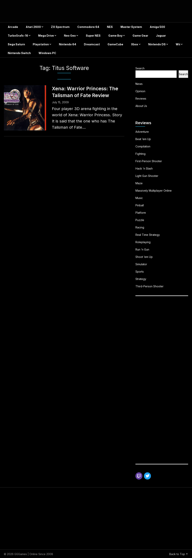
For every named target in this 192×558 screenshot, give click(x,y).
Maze (139, 183)
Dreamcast (92, 44)
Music (139, 198)
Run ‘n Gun (142, 249)
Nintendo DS (157, 44)
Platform (140, 212)
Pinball (139, 205)
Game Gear (140, 35)
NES (110, 26)
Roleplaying (143, 242)
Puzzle (139, 220)
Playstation (41, 44)
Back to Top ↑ (178, 554)
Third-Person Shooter (149, 286)
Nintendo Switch (19, 53)
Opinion (140, 91)
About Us (141, 106)
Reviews (140, 98)
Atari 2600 (33, 26)
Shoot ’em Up (144, 256)
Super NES (93, 35)
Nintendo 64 (67, 44)
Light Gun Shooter (146, 175)
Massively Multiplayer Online (153, 190)
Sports (139, 271)
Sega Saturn (16, 44)
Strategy (140, 279)
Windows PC (47, 53)
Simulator (141, 264)
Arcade (13, 26)
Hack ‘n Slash (144, 168)
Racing (139, 227)
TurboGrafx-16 (18, 35)
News (139, 83)
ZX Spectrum (60, 26)
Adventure (142, 131)
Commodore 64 (88, 26)
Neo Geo (70, 35)
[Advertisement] (163, 328)
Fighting (140, 153)
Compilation (142, 146)
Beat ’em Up (143, 139)
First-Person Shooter (148, 161)
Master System (131, 26)
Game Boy (115, 35)
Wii (178, 44)
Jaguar (161, 35)
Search (140, 68)
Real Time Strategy (147, 234)
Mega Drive (46, 35)
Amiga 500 (157, 26)
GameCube (115, 44)
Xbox (134, 44)
